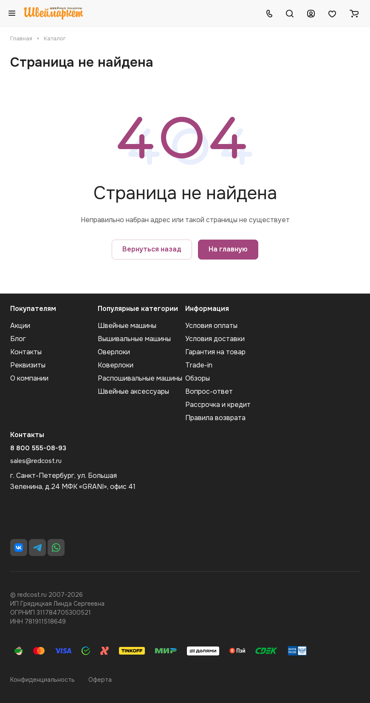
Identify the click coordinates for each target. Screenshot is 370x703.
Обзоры (197, 378)
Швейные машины (127, 325)
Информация (207, 308)
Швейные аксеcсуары (133, 391)
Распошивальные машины (140, 378)
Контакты (26, 351)
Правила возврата (215, 417)
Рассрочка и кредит (218, 404)
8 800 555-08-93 (38, 448)
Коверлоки (115, 365)
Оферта (100, 679)
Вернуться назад (151, 249)
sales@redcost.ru (36, 461)
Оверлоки (114, 351)
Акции (20, 325)
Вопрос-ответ (209, 391)
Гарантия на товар (215, 351)
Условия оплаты (211, 325)
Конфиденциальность (42, 679)
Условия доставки (215, 338)
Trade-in (198, 365)
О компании (29, 378)
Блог (18, 338)
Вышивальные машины (134, 338)
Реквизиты (27, 365)
